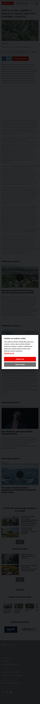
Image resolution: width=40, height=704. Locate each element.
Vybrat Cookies (20, 364)
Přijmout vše (20, 359)
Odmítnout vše (9, 353)
